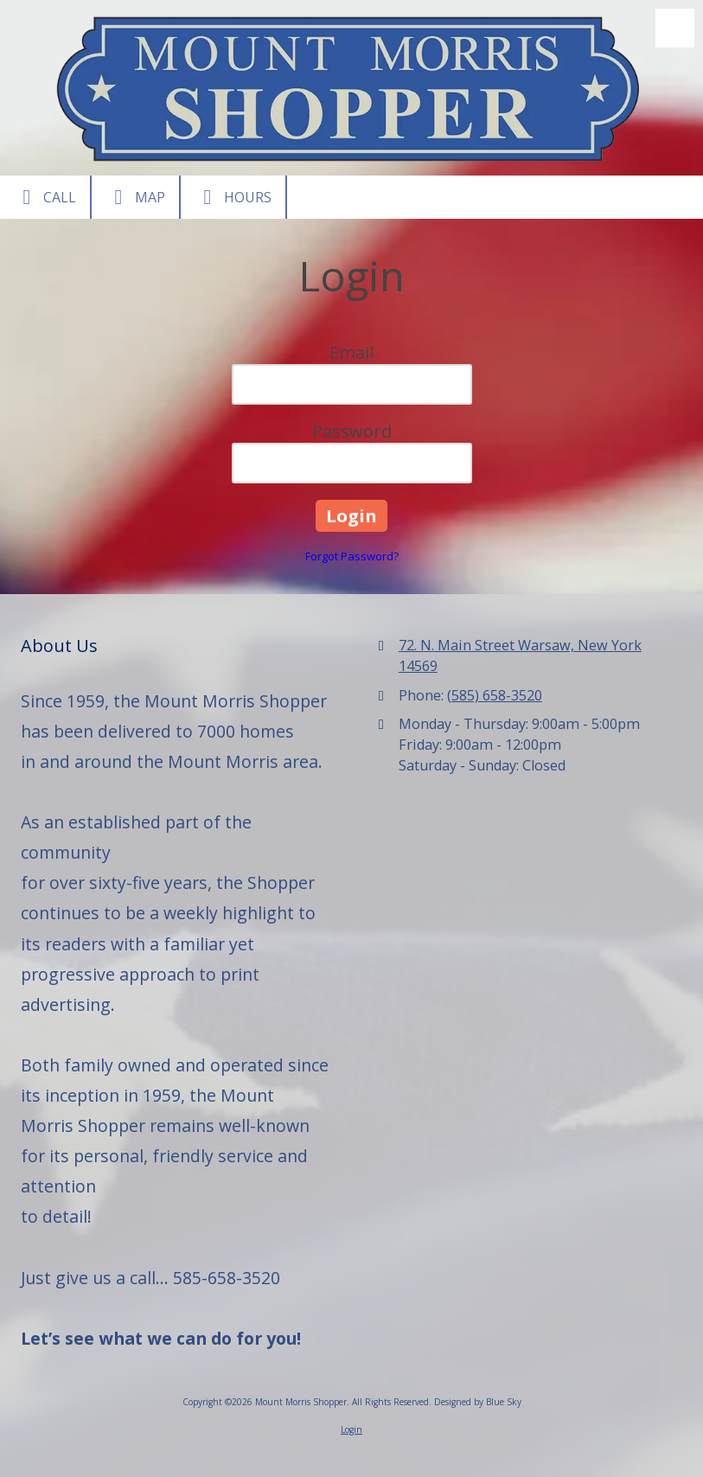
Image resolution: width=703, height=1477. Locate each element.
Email (351, 352)
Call (45, 197)
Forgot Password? (352, 556)
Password (352, 431)
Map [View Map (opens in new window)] (135, 197)
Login (351, 1429)
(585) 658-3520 (494, 695)
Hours (233, 197)
